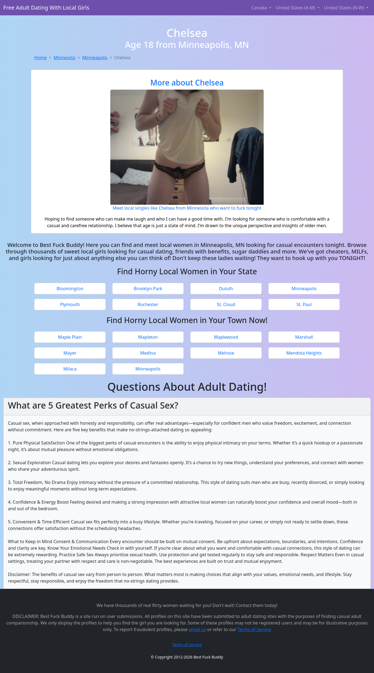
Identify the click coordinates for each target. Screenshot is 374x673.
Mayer (70, 353)
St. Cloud (226, 304)
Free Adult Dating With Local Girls (46, 7)
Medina (148, 353)
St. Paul (304, 304)
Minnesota (65, 58)
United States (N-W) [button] (344, 8)
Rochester (148, 304)
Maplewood (226, 337)
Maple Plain (70, 337)
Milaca (69, 369)
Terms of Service (254, 629)
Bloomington (69, 289)
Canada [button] (259, 8)
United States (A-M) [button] (296, 8)
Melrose (226, 353)
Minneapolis (94, 58)
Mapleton (148, 337)
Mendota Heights (304, 353)
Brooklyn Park (148, 289)
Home (40, 58)
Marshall (304, 337)
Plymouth (70, 304)
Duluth (226, 289)
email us (197, 629)
